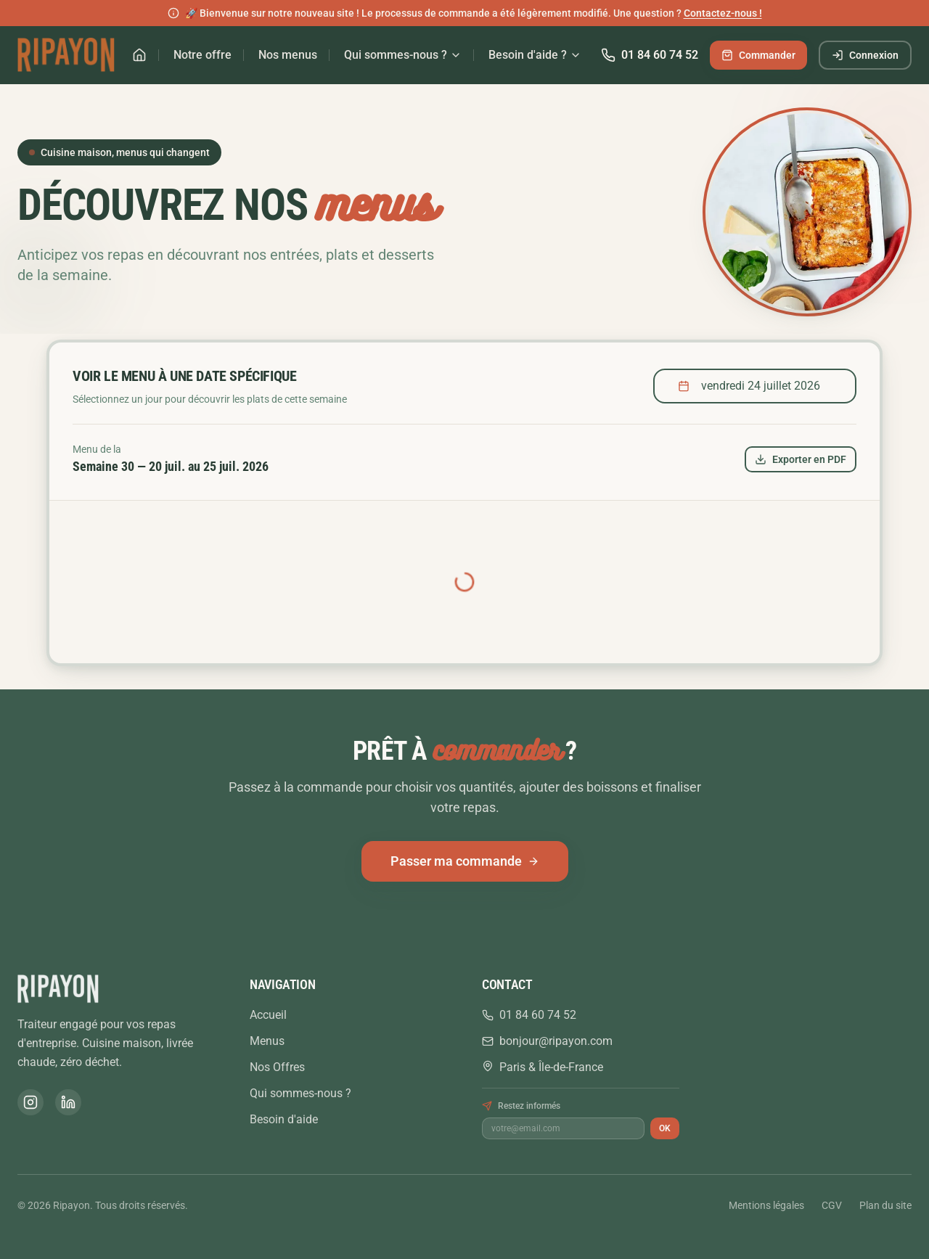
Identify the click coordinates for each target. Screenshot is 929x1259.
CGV (832, 1205)
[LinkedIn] (68, 1102)
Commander (758, 55)
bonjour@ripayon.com (547, 1041)
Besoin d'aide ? (534, 55)
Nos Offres (277, 1067)
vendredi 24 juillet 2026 (749, 386)
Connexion (865, 55)
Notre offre (202, 55)
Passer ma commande (464, 861)
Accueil (268, 1015)
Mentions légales (766, 1205)
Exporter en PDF (800, 459)
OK (665, 1128)
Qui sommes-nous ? (403, 55)
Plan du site (885, 1205)
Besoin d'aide (284, 1119)
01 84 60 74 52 (649, 55)
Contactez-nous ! (723, 13)
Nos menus (287, 55)
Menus (267, 1041)
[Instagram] (30, 1102)
